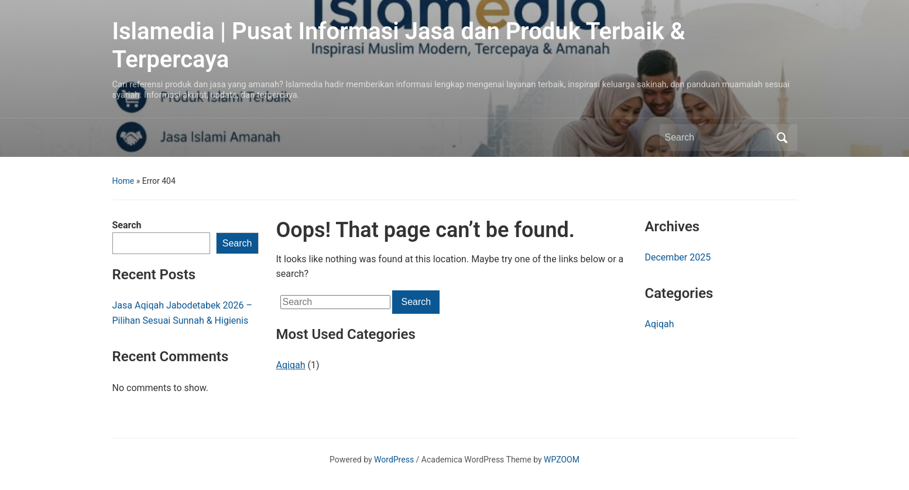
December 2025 (678, 257)
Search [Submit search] (782, 137)
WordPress (394, 459)
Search (127, 225)
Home (123, 181)
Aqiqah (291, 365)
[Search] (717, 137)
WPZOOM (561, 459)
